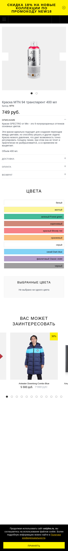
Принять (34, 545)
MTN (11, 106)
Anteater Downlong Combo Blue (34, 383)
